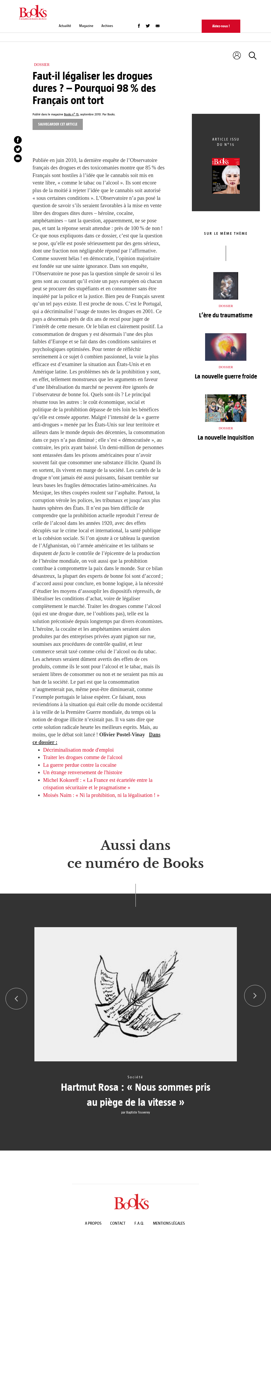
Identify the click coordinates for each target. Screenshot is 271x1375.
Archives (107, 26)
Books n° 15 (71, 114)
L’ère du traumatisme (225, 315)
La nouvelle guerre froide (226, 376)
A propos (93, 1223)
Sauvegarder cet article (57, 124)
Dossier (41, 65)
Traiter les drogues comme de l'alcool (83, 757)
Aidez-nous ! (221, 26)
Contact (117, 1223)
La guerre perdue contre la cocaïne (79, 765)
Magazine (86, 26)
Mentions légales (169, 1223)
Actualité (65, 26)
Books (111, 114)
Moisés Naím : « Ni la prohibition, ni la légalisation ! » (101, 795)
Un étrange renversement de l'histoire (82, 772)
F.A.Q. (139, 1223)
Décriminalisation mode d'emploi (78, 750)
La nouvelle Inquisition (226, 437)
